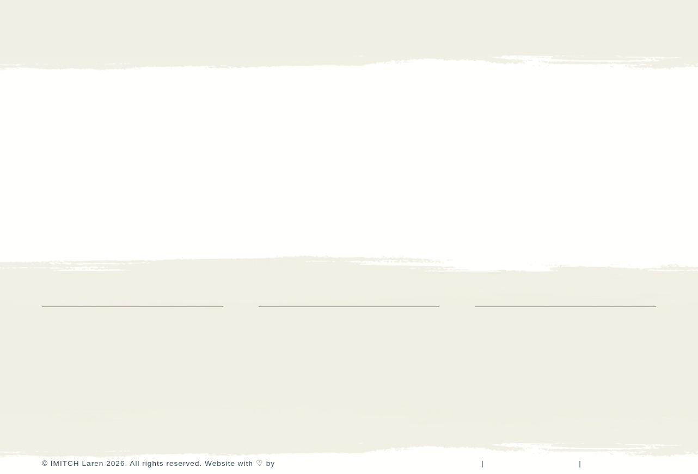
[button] (649, 28)
